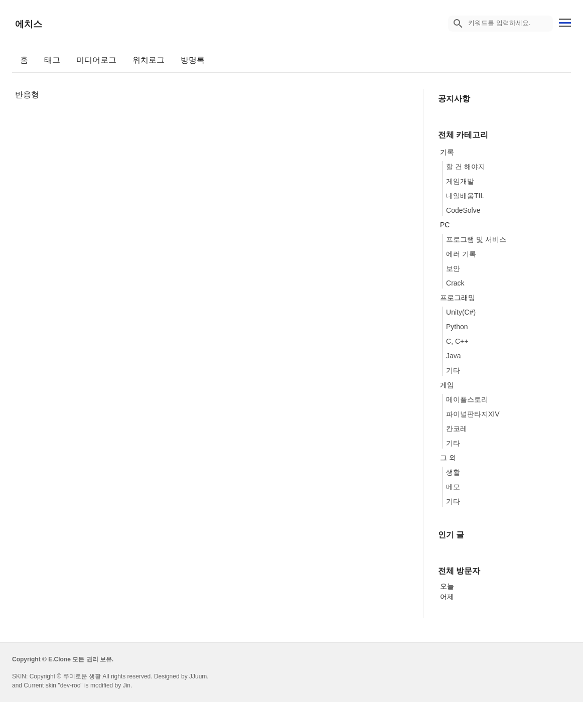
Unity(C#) (461, 312)
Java (453, 356)
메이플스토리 (467, 399)
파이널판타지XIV (473, 414)
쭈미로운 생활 (82, 676)
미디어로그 (96, 60)
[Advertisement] (210, 171)
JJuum (198, 676)
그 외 (448, 458)
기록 (447, 152)
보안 (453, 268)
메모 (453, 487)
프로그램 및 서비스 (476, 239)
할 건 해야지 (465, 167)
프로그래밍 (457, 298)
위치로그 (148, 60)
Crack (455, 283)
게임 (447, 385)
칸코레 (456, 429)
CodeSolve (463, 210)
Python (457, 327)
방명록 (193, 60)
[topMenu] (565, 22)
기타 (453, 370)
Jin (126, 685)
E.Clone (59, 659)
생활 (453, 472)
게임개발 (460, 181)
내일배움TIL (465, 196)
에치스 (28, 24)
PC (445, 225)
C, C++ (457, 341)
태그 (52, 60)
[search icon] (458, 24)
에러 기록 (461, 254)
